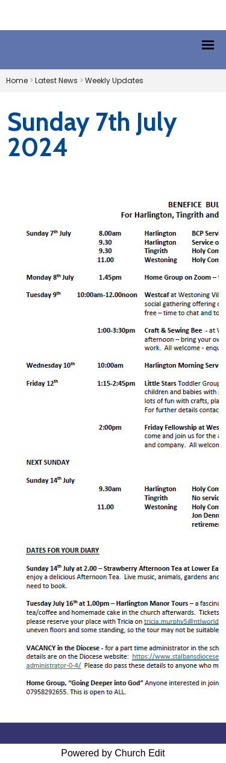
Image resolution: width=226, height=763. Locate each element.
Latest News (56, 80)
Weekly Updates (114, 80)
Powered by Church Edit (113, 753)
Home (17, 80)
